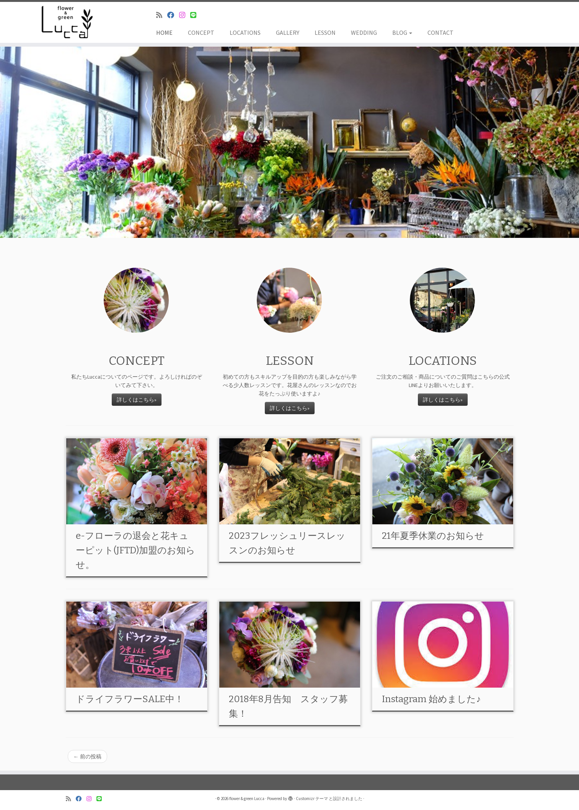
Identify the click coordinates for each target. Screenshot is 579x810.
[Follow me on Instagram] (184, 15)
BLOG (402, 32)
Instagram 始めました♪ (431, 699)
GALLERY (287, 32)
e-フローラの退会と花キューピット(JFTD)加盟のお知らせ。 (135, 550)
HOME (164, 32)
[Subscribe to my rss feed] (161, 15)
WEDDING (364, 32)
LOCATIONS (245, 32)
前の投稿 (87, 756)
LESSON (325, 32)
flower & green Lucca (246, 798)
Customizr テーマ (312, 798)
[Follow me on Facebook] (173, 15)
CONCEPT (201, 32)
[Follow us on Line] (195, 15)
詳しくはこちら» (137, 399)
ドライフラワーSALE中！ (130, 699)
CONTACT (440, 32)
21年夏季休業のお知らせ (433, 535)
